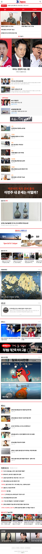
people (35, 9)
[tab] (5, 468)
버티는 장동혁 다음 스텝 (16, 102)
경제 (23, 9)
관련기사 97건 (14, 104)
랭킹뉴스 (3, 405)
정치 (5, 9)
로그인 (13, 548)
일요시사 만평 (4, 357)
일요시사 (4, 201)
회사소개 (22, 548)
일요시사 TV (4, 251)
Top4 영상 (6, 512)
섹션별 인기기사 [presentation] (13, 468)
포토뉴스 (3, 322)
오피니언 (3, 303)
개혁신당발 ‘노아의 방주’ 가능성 (7, 29)
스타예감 (3, 531)
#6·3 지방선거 (14, 100)
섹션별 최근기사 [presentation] (5, 468)
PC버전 (17, 548)
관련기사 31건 (14, 113)
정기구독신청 (27, 548)
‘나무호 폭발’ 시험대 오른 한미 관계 (19, 111)
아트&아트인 (4, 269)
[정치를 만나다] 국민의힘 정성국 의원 (9, 33)
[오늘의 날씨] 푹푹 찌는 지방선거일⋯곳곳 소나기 (18, 5)
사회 (14, 9)
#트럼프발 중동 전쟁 (16, 109)
